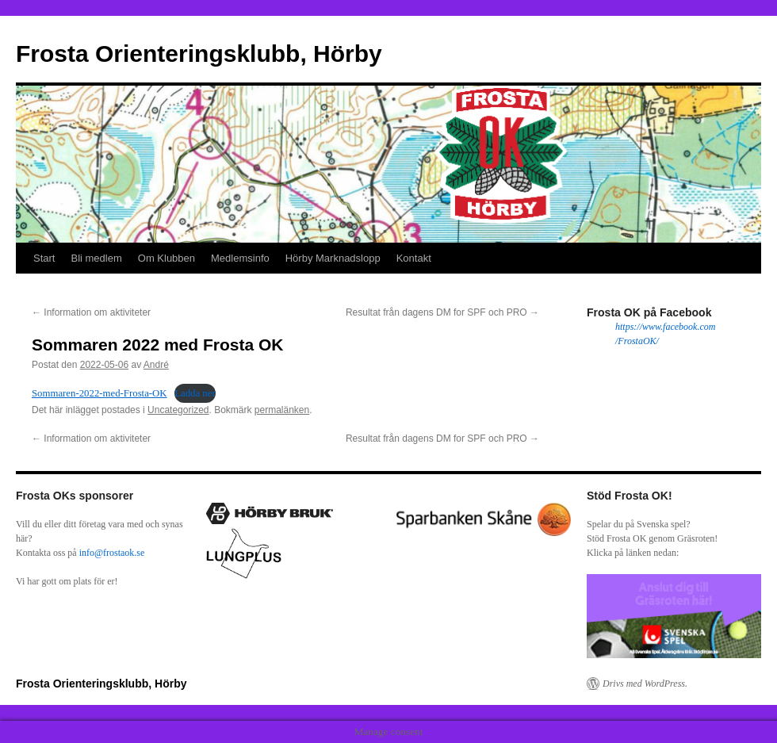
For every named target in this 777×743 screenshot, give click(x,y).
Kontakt (413, 258)
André (156, 364)
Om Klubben (166, 258)
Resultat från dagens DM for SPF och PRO (442, 312)
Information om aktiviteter (91, 312)
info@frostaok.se (112, 552)
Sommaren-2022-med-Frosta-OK (99, 393)
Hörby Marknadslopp (333, 258)
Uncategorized (178, 410)
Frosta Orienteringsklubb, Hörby (199, 53)
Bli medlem (96, 258)
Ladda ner (195, 393)
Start (44, 258)
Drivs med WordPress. (645, 683)
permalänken (282, 410)
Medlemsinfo (240, 258)
